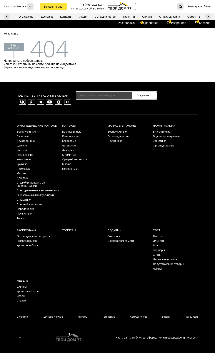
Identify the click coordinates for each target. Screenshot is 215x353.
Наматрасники (164, 125)
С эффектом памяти (121, 240)
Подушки (114, 230)
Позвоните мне (53, 6)
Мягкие (21, 173)
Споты (157, 254)
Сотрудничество (105, 16)
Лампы (157, 268)
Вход (208, 6)
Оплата (147, 16)
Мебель (22, 280)
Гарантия (129, 16)
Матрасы (69, 125)
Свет (156, 230)
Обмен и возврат (198, 16)
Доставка (47, 16)
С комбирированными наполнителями (31, 184)
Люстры (158, 236)
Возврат (166, 317)
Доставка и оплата (53, 317)
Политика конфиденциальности (177, 337)
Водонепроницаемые (166, 136)
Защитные (159, 140)
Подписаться (144, 95)
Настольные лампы (165, 259)
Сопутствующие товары (168, 263)
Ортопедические (118, 136)
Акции (83, 16)
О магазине (26, 16)
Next (7, 17)
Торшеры (159, 250)
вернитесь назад (52, 67)
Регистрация (195, 6)
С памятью (24, 199)
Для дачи (23, 177)
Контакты (66, 16)
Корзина (204, 22)
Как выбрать (192, 317)
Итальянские (25, 154)
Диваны (22, 286)
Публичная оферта (144, 337)
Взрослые (23, 136)
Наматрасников (27, 240)
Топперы (69, 230)
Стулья (21, 300)
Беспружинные (26, 131)
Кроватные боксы (28, 245)
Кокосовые (24, 159)
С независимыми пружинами (35, 195)
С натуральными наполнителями (38, 190)
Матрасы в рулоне (122, 125)
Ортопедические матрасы (37, 125)
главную (28, 67)
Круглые (22, 164)
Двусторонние (26, 140)
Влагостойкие (162, 131)
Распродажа (126, 22)
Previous (208, 17)
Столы (21, 295)
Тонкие (21, 218)
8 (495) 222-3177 (93, 4)
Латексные (24, 168)
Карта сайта (123, 337)
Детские (22, 145)
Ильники (158, 240)
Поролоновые (25, 208)
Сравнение (150, 22)
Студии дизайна (169, 16)
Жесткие (22, 150)
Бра (155, 245)
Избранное (178, 22)
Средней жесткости (29, 204)
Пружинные (24, 213)
